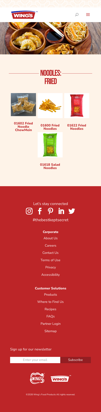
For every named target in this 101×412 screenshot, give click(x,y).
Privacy (50, 267)
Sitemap (50, 331)
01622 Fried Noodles (76, 127)
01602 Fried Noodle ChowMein (23, 126)
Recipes (50, 309)
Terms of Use (50, 260)
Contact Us (50, 253)
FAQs (50, 316)
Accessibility (50, 274)
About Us (51, 238)
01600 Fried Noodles (50, 127)
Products (50, 294)
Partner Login (51, 323)
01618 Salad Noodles (50, 166)
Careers (50, 245)
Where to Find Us (50, 302)
